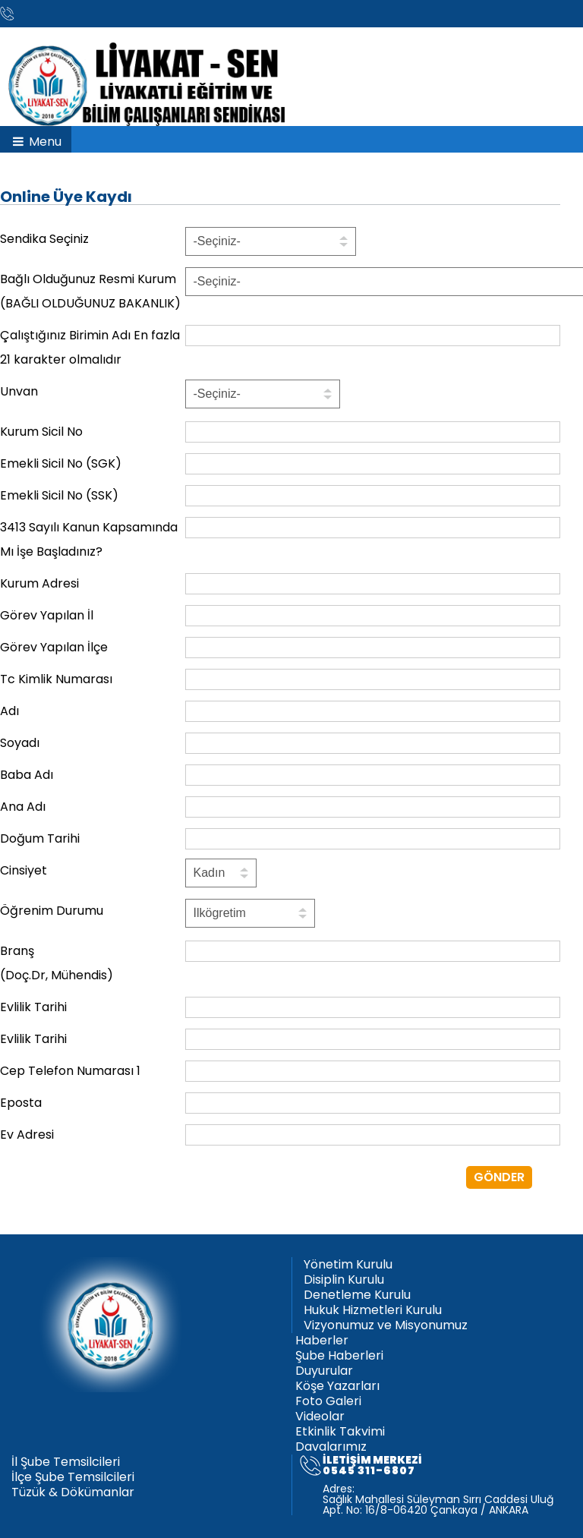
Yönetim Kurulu (348, 1264)
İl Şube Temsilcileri (65, 1462)
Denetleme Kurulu (357, 1295)
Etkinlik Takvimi (340, 1431)
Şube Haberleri (339, 1355)
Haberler (321, 1340)
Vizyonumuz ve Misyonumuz (386, 1325)
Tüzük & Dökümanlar (72, 1492)
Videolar (320, 1416)
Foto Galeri (328, 1401)
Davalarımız (331, 1446)
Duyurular (324, 1371)
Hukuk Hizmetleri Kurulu (373, 1310)
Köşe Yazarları (337, 1386)
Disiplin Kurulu (344, 1279)
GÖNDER (499, 1177)
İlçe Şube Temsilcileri (72, 1477)
